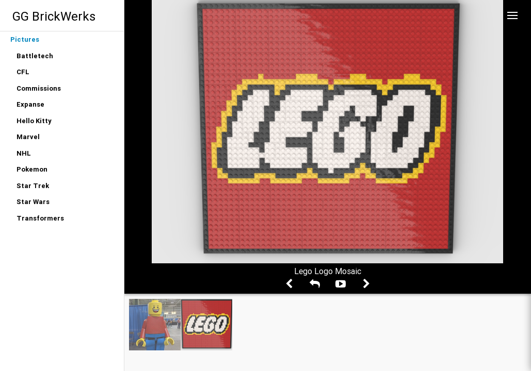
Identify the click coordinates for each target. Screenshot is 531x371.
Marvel (28, 136)
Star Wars (33, 201)
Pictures (24, 39)
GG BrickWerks (53, 16)
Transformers (40, 218)
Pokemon (32, 169)
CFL (23, 72)
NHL (24, 153)
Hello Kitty (34, 120)
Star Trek (33, 185)
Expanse (30, 104)
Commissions (39, 88)
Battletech (35, 56)
